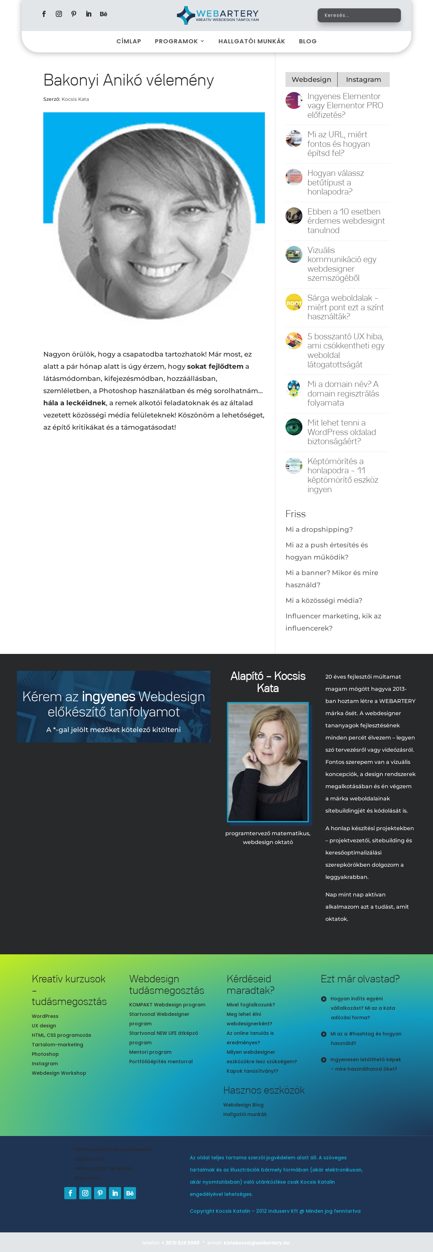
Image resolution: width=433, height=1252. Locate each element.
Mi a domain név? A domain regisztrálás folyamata (343, 392)
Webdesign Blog (243, 1102)
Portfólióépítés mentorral (161, 1059)
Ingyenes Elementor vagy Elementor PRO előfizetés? (345, 104)
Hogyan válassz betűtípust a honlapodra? (335, 180)
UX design (44, 1023)
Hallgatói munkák (252, 41)
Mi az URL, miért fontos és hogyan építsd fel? (338, 142)
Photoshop (45, 1052)
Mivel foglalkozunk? (251, 1003)
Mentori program (150, 1050)
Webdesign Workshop (59, 1071)
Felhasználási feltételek (103, 1166)
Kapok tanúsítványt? (252, 1069)
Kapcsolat (87, 1176)
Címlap (128, 41)
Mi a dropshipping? (319, 527)
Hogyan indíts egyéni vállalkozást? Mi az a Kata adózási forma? (363, 1006)
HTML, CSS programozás (61, 1033)
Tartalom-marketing (57, 1042)
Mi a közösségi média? (324, 598)
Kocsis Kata (75, 97)
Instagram (45, 1061)
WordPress (45, 1014)
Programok (176, 41)
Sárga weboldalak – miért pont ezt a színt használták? (345, 305)
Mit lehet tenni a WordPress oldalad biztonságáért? (341, 430)
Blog (308, 41)
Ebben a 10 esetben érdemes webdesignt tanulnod (346, 219)
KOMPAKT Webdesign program (167, 1003)
